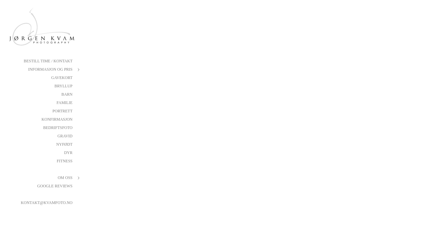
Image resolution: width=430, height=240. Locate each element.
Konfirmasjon (57, 119)
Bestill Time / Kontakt (48, 61)
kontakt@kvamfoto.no (47, 202)
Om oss (65, 177)
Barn (67, 94)
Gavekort (62, 77)
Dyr (68, 152)
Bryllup (63, 86)
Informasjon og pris (50, 69)
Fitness (65, 161)
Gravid (65, 136)
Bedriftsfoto (58, 127)
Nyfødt (64, 144)
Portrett (62, 111)
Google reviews (55, 186)
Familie (64, 102)
